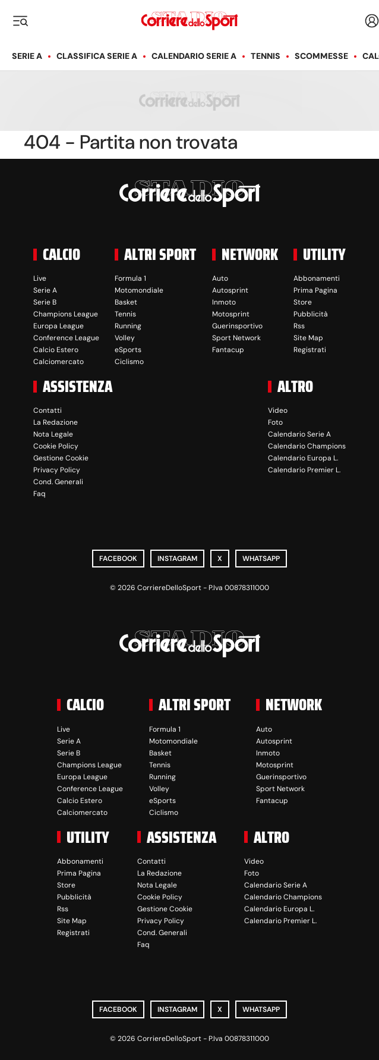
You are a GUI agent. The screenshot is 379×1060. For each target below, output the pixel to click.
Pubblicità (310, 314)
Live (39, 278)
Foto (275, 422)
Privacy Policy (56, 470)
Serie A (27, 56)
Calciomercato (58, 361)
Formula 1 (130, 278)
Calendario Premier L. (304, 470)
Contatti (47, 410)
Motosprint (230, 314)
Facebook (118, 558)
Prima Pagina (315, 290)
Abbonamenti (316, 278)
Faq (39, 493)
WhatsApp (261, 558)
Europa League (58, 326)
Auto (220, 278)
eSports (128, 350)
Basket (126, 302)
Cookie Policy (55, 446)
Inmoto (224, 302)
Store (302, 302)
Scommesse (321, 56)
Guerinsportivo (237, 326)
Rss (299, 326)
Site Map (308, 338)
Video (278, 410)
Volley (125, 338)
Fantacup (228, 350)
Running (128, 326)
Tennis (265, 56)
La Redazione (55, 422)
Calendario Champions (307, 446)
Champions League (65, 314)
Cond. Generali (58, 482)
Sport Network (236, 338)
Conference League (66, 338)
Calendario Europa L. (303, 458)
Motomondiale (139, 290)
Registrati (309, 350)
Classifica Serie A (96, 56)
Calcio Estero (55, 350)
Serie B (44, 302)
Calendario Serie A (193, 56)
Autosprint (230, 290)
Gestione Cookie (61, 458)
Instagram (177, 558)
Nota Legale (53, 434)
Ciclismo (129, 361)
